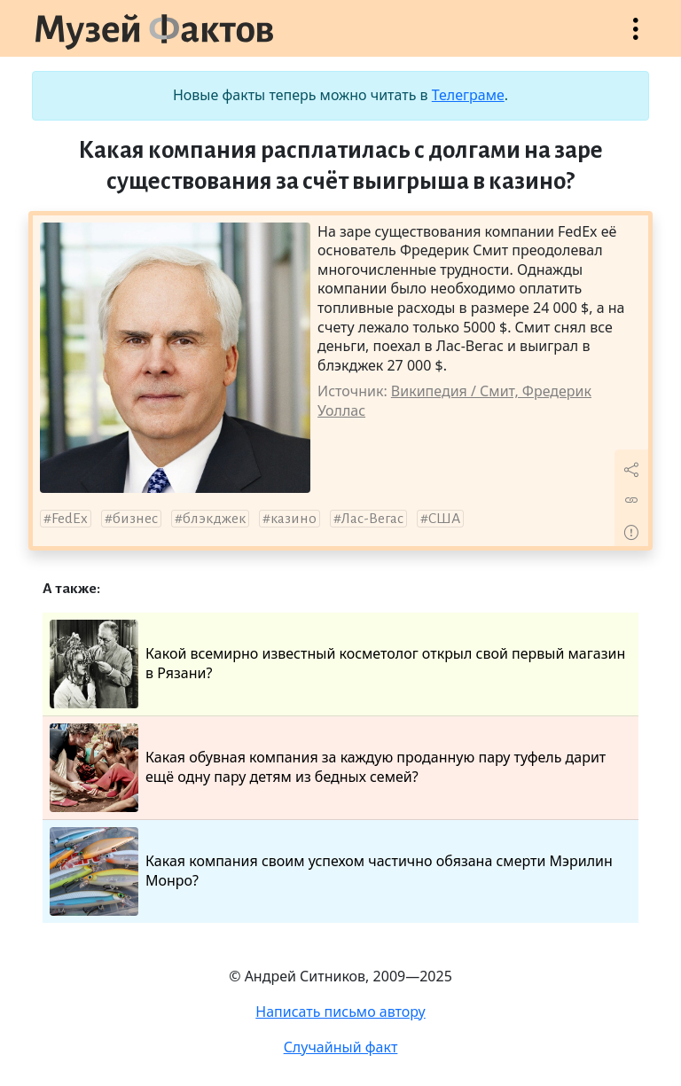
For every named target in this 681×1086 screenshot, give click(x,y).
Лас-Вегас (372, 519)
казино (293, 519)
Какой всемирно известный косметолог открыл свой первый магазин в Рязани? (337, 664)
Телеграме (468, 95)
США (444, 519)
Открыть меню (635, 38)
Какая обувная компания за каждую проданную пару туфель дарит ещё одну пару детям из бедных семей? (328, 767)
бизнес (135, 519)
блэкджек (214, 519)
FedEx (69, 519)
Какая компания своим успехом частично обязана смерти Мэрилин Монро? (331, 871)
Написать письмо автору (340, 1011)
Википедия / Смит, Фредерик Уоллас (454, 400)
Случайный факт (341, 1047)
